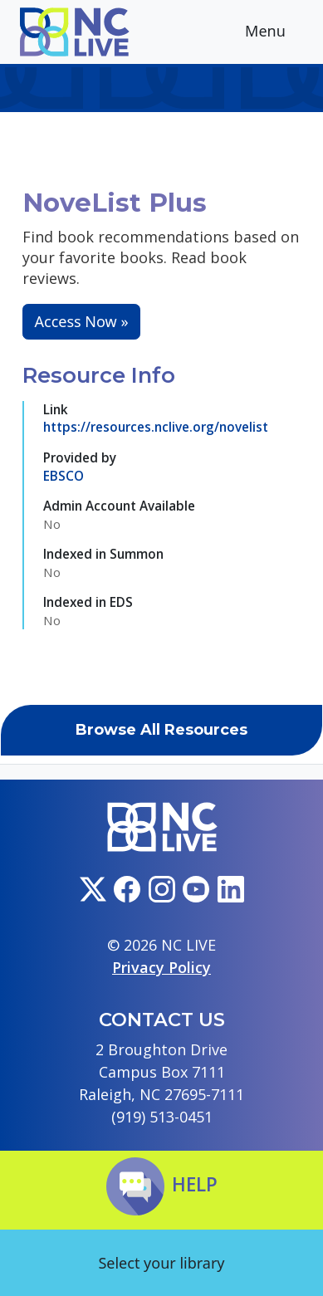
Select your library (161, 1263)
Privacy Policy (161, 967)
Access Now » (82, 321)
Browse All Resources (161, 730)
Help (162, 1184)
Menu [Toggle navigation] (278, 33)
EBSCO (63, 475)
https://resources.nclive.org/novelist (155, 426)
